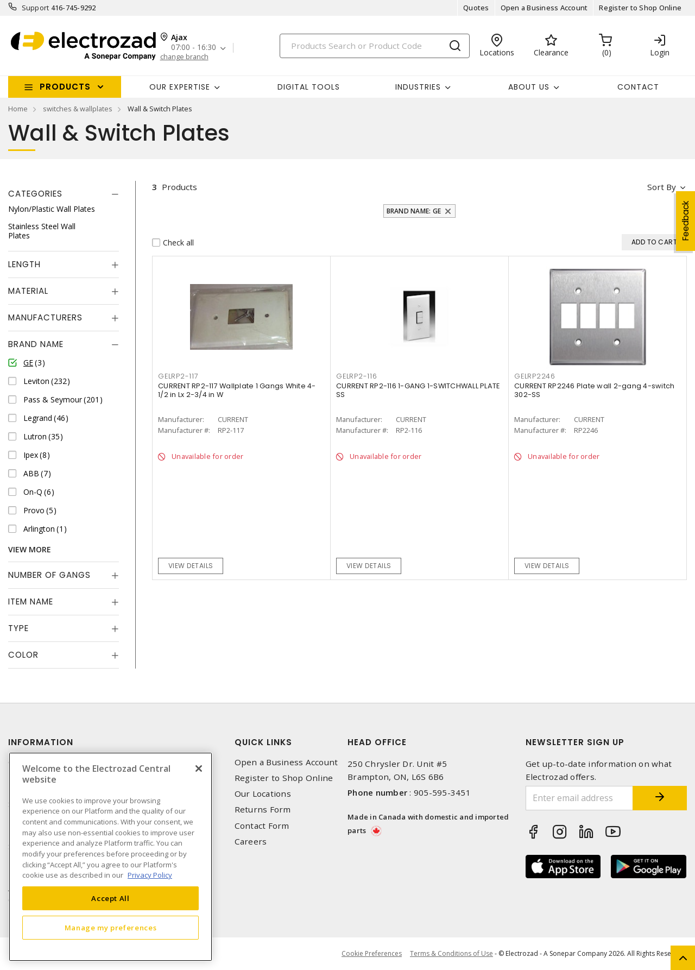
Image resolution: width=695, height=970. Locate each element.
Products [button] (65, 86)
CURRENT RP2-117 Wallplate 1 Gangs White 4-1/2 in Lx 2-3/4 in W (237, 390)
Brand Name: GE (414, 211)
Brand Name (36, 344)
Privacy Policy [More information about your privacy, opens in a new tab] (150, 875)
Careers (251, 841)
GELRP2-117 (178, 376)
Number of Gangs (49, 575)
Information (40, 742)
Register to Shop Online (640, 7)
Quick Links (263, 742)
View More (29, 549)
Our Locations (263, 794)
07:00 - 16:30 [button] (193, 47)
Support (35, 7)
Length (24, 264)
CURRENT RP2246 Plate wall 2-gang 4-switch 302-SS (594, 390)
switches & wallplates (77, 109)
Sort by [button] (661, 186)
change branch (184, 57)
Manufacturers (45, 317)
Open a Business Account (544, 7)
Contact (638, 86)
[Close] (199, 768)
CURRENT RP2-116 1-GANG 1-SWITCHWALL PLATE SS (418, 390)
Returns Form (263, 809)
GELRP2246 (534, 376)
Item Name (30, 601)
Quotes (476, 7)
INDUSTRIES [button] (418, 86)
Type (18, 628)
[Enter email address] (580, 798)
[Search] (375, 46)
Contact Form (262, 826)
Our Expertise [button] (179, 86)
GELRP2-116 (356, 376)
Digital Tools (308, 86)
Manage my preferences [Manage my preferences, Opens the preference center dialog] (111, 928)
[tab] (63, 193)
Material (28, 291)
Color (23, 654)
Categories (35, 193)
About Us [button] (528, 86)
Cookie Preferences (372, 953)
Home (18, 109)
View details (190, 565)
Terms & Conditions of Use (451, 953)
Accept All (110, 898)
